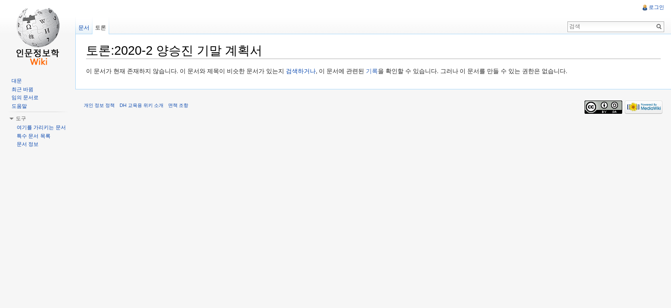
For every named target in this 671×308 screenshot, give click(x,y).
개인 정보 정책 (99, 105)
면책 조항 (178, 105)
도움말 (19, 106)
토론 (100, 27)
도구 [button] (21, 118)
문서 (83, 27)
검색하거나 (301, 71)
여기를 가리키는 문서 (41, 127)
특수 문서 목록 (33, 136)
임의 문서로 (25, 98)
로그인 (656, 7)
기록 (372, 71)
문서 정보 (28, 144)
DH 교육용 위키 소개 (141, 105)
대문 (17, 81)
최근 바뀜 (22, 89)
